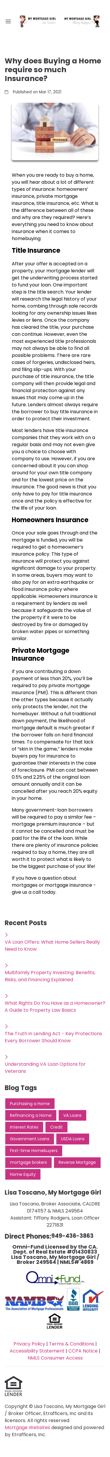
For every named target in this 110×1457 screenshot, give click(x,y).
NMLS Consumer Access (55, 1358)
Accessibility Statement (37, 1351)
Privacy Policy (29, 1343)
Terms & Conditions (71, 1343)
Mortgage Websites (28, 1427)
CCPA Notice (83, 1351)
